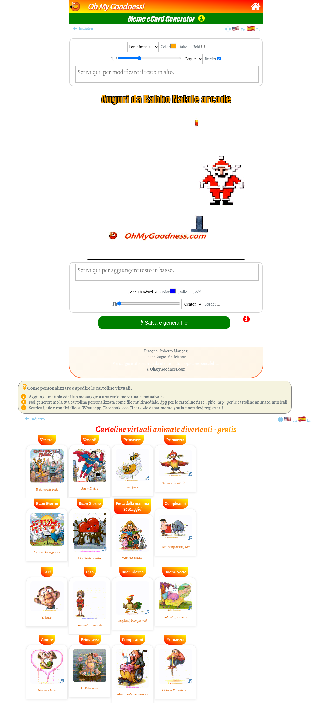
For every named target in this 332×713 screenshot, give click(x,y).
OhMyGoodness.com (168, 369)
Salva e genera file (164, 323)
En (244, 30)
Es (258, 30)
